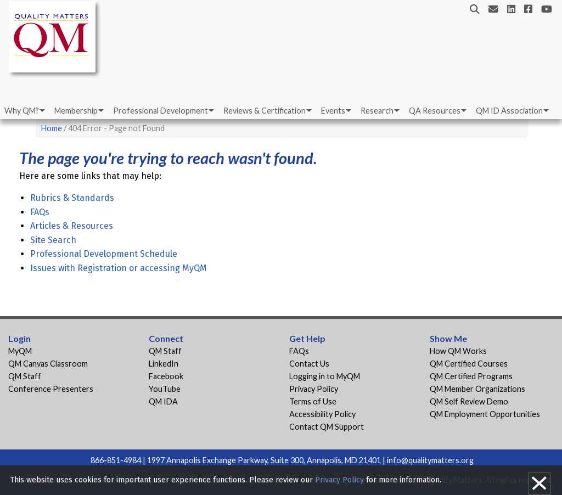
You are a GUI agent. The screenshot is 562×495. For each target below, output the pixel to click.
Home (51, 128)
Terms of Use (312, 401)
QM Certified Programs (471, 376)
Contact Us (309, 363)
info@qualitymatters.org (430, 460)
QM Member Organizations (477, 388)
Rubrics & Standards (72, 198)
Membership (76, 110)
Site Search (53, 240)
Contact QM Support (326, 426)
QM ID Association (509, 110)
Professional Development (160, 110)
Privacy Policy (313, 388)
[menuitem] (24, 111)
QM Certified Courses (469, 363)
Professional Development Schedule (103, 254)
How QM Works (458, 351)
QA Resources (434, 110)
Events (333, 110)
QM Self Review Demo (469, 401)
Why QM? (21, 110)
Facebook (166, 376)
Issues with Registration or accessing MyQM (118, 268)
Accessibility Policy (322, 414)
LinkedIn (163, 363)
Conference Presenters (50, 388)
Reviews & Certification (264, 110)
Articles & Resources (71, 226)
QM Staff (24, 376)
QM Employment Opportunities (485, 414)
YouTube (165, 388)
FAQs (39, 212)
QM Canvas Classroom (48, 363)
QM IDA (163, 401)
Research (377, 110)
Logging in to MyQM (324, 376)
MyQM (20, 351)
